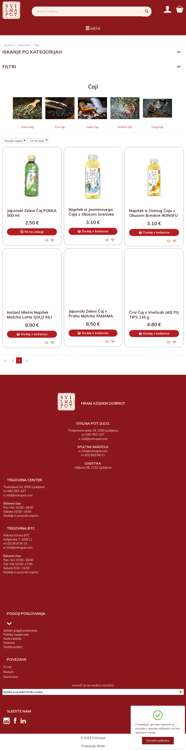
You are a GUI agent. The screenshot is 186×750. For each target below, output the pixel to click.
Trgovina (24, 45)
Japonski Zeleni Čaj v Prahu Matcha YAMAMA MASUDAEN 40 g (91, 314)
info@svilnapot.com (94, 439)
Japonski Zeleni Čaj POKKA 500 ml (32, 213)
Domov (9, 45)
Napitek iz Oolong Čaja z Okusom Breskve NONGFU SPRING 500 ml (153, 213)
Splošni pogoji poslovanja (20, 630)
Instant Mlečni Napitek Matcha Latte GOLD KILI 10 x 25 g (29, 315)
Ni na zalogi (32, 232)
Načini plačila (12, 638)
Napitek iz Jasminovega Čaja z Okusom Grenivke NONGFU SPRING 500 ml (91, 212)
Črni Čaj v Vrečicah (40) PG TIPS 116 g (154, 314)
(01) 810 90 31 (95, 455)
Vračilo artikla (12, 647)
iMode (101, 746)
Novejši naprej (15, 140)
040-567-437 (95, 434)
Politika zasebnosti (16, 634)
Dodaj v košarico (92, 231)
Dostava (9, 643)
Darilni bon (10, 677)
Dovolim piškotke (157, 740)
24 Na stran (39, 140)
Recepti (8, 672)
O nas (7, 667)
